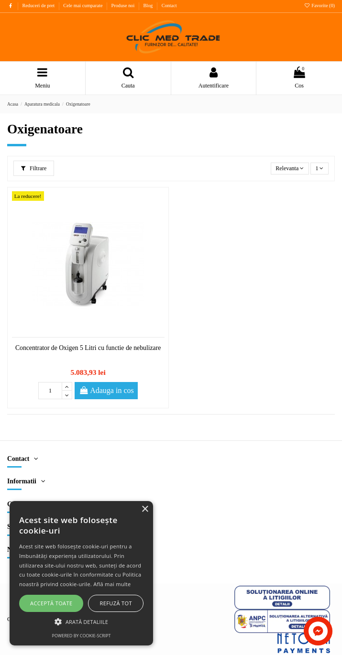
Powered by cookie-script (81, 636)
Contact (169, 5)
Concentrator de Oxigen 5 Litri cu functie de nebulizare (88, 347)
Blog (148, 5)
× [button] (144, 509)
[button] (81, 621)
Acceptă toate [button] (51, 603)
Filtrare (33, 168)
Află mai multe (112, 584)
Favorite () (319, 5)
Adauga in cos (106, 390)
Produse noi (123, 5)
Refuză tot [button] (116, 603)
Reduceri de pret (38, 5)
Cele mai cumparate (83, 5)
